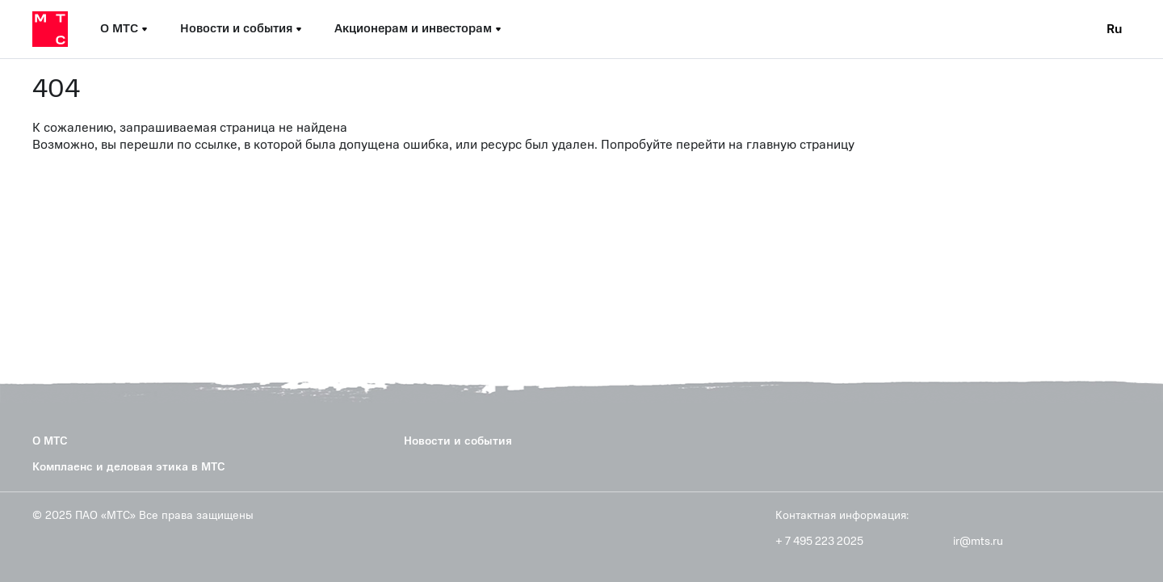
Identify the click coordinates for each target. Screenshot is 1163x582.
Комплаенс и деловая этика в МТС (128, 466)
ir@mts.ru (978, 541)
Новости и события (458, 441)
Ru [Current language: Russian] (1114, 29)
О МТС (50, 441)
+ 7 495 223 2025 (819, 541)
